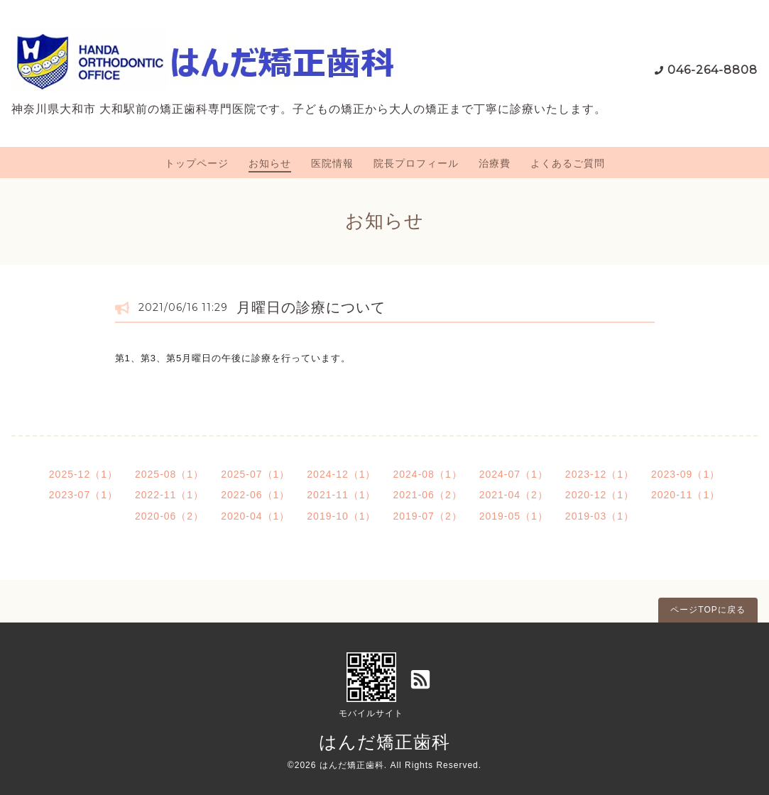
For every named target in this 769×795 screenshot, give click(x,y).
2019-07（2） (427, 516)
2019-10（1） (341, 516)
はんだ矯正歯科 (384, 742)
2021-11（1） (341, 494)
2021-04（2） (513, 494)
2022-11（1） (169, 494)
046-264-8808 (712, 70)
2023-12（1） (599, 474)
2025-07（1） (255, 474)
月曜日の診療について (311, 307)
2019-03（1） (599, 516)
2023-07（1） (83, 494)
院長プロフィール (416, 163)
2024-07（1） (513, 474)
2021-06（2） (427, 494)
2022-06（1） (255, 494)
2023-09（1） (685, 474)
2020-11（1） (685, 494)
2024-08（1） (427, 474)
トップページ (197, 163)
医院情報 (332, 163)
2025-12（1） (83, 474)
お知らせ (270, 163)
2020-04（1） (255, 516)
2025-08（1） (169, 474)
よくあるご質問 (567, 163)
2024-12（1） (341, 474)
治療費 (495, 163)
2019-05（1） (513, 516)
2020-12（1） (599, 494)
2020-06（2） (169, 516)
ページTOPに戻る (707, 610)
